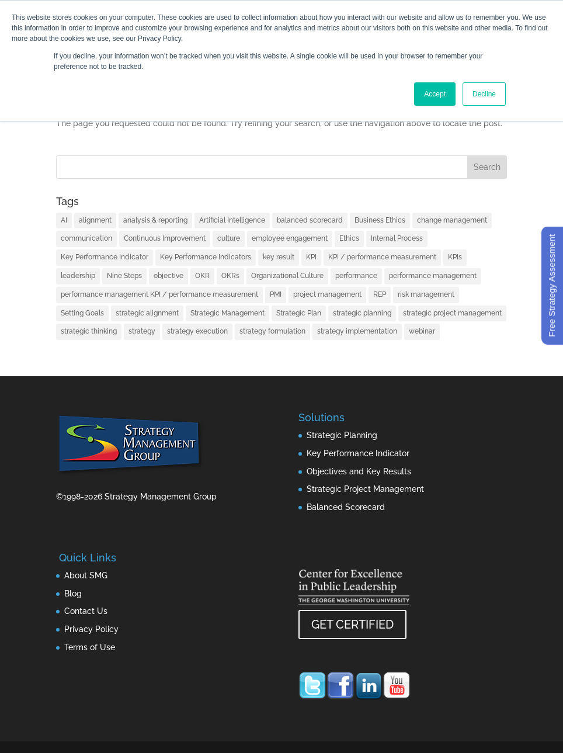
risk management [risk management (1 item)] (426, 294)
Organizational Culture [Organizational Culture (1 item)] (287, 276)
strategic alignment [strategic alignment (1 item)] (147, 313)
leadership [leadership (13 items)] (78, 276)
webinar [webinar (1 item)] (422, 331)
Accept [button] (435, 94)
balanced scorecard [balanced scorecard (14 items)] (310, 220)
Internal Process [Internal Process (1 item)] (397, 238)
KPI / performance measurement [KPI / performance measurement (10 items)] (382, 257)
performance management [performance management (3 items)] (433, 276)
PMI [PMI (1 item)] (276, 294)
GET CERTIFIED (352, 624)
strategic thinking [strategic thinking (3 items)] (89, 331)
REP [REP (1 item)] (379, 294)
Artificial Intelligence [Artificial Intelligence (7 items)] (232, 220)
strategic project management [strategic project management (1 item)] (452, 313)
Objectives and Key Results (359, 471)
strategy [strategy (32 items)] (141, 331)
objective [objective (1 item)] (168, 276)
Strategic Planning (342, 435)
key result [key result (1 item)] (278, 257)
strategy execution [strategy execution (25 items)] (197, 331)
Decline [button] (484, 94)
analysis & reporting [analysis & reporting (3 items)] (155, 220)
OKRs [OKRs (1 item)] (230, 276)
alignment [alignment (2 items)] (95, 220)
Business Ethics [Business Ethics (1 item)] (380, 220)
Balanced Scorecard (346, 507)
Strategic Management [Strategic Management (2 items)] (227, 313)
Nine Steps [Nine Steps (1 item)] (124, 276)
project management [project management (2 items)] (327, 294)
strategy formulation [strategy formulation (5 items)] (272, 331)
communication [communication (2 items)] (86, 238)
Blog (73, 593)
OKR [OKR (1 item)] (202, 276)
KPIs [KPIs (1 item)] (455, 257)
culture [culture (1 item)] (228, 238)
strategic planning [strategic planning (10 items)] (362, 313)
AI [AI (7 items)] (64, 220)
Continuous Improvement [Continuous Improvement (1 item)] (165, 238)
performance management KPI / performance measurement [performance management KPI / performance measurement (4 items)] (159, 294)
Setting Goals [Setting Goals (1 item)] (82, 313)
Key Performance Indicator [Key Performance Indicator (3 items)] (104, 257)
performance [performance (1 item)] (356, 276)
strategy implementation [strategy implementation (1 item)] (357, 331)
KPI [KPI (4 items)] (311, 257)
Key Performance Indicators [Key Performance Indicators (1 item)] (205, 257)
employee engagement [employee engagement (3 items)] (290, 238)
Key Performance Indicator (358, 453)
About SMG (85, 575)
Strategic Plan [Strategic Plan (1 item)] (298, 313)
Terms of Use (89, 647)
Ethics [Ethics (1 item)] (349, 238)
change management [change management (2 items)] (452, 220)
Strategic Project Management (365, 489)
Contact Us (85, 611)
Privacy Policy (91, 629)
